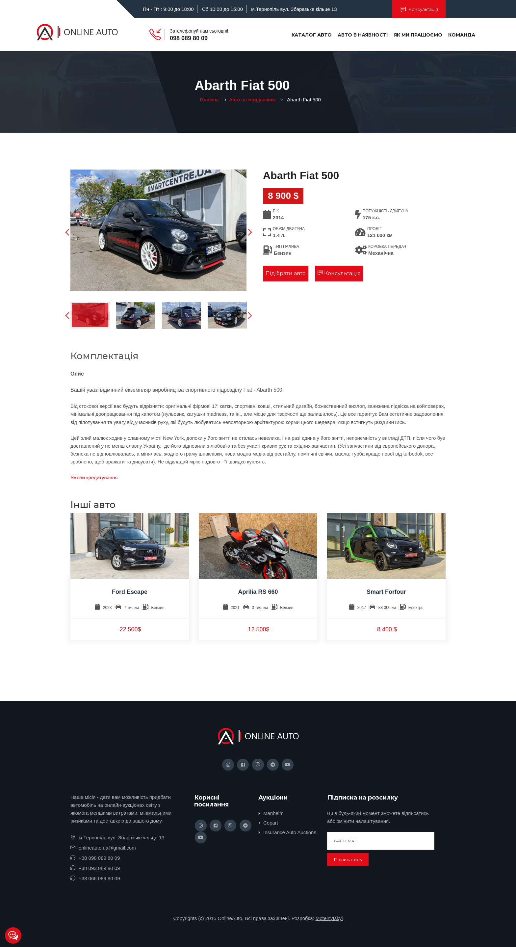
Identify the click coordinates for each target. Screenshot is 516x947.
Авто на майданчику (252, 99)
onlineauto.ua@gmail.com (107, 848)
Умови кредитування (93, 477)
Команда (461, 35)
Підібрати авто (286, 273)
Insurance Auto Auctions (289, 832)
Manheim (273, 813)
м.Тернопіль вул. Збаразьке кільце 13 (294, 9)
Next (249, 232)
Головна (209, 99)
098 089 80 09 (189, 38)
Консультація (419, 10)
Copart (270, 823)
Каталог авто (312, 35)
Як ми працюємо (418, 35)
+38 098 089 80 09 (99, 858)
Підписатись (348, 859)
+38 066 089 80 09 (99, 878)
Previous (69, 232)
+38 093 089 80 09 (99, 868)
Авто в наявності (363, 35)
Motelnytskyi (329, 918)
